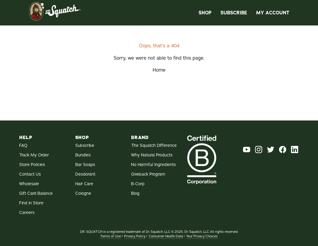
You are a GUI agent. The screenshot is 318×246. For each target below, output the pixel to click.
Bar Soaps (85, 164)
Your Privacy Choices (202, 236)
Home (159, 70)
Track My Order (34, 155)
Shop (205, 13)
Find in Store (31, 203)
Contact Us (30, 174)
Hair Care (84, 184)
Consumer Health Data (166, 236)
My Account (272, 13)
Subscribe (233, 13)
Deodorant (85, 174)
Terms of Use (110, 236)
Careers (26, 212)
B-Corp (138, 184)
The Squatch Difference (154, 145)
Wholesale (29, 184)
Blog (135, 193)
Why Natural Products (151, 155)
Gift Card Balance (36, 193)
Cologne (83, 193)
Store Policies (32, 164)
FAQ (23, 145)
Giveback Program (148, 174)
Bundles (83, 155)
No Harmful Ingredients (153, 164)
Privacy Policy (135, 236)
